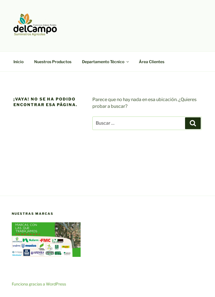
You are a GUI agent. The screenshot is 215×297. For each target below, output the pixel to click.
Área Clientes (151, 61)
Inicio (18, 61)
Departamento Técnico (106, 61)
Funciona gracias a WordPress (39, 284)
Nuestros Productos (52, 61)
